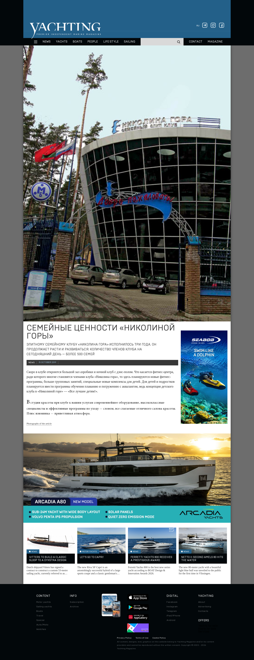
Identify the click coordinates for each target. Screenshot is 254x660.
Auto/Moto (42, 625)
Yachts (61, 41)
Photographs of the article (39, 423)
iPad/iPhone (173, 616)
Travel (39, 616)
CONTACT (195, 41)
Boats (39, 611)
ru (197, 26)
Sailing (129, 41)
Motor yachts (43, 602)
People (92, 41)
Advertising (204, 607)
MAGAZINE (215, 41)
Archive (74, 607)
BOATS (77, 41)
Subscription (77, 602)
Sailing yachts (44, 607)
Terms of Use (142, 638)
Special (40, 620)
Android (171, 620)
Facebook (172, 602)
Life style (111, 41)
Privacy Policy (124, 638)
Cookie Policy (159, 638)
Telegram (172, 611)
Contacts (203, 611)
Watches (41, 629)
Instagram (172, 607)
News (47, 41)
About (201, 602)
